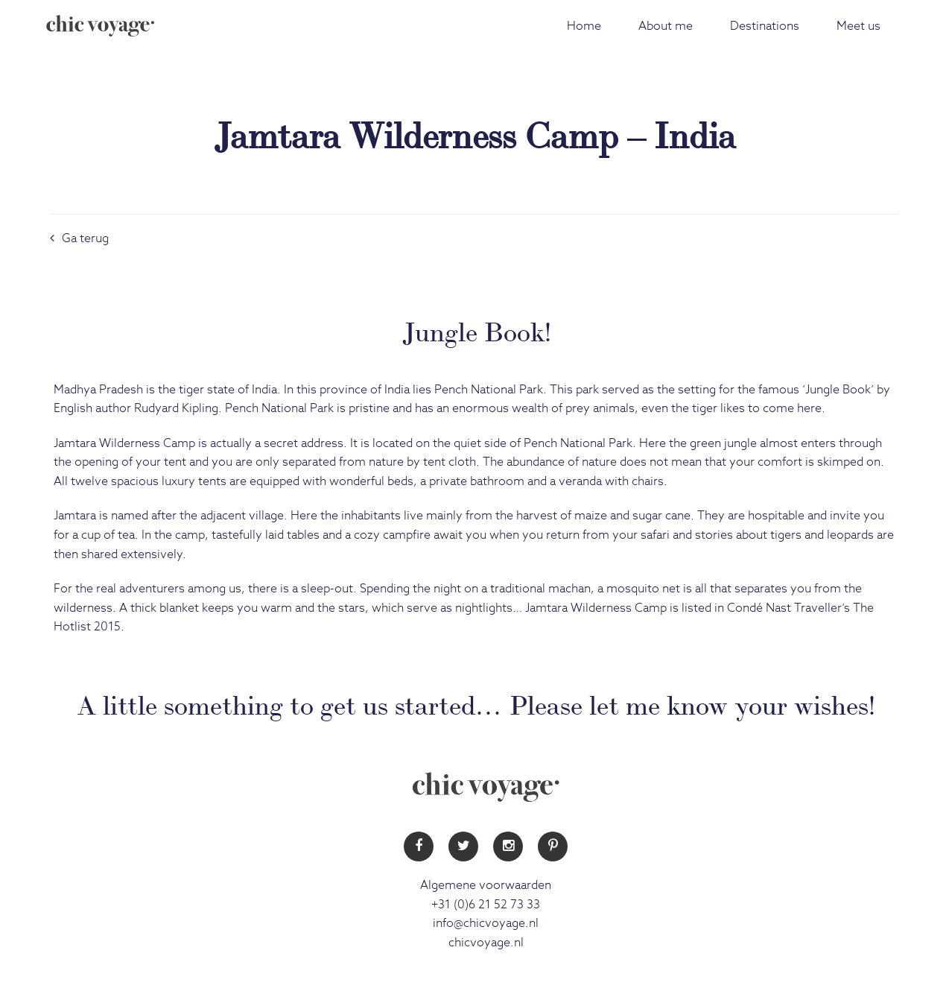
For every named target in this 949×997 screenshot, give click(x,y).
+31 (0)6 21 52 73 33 (485, 905)
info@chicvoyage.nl (486, 923)
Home (584, 26)
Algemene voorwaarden (485, 885)
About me (665, 26)
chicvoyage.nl (486, 943)
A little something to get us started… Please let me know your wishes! (476, 702)
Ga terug (79, 238)
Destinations (764, 26)
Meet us (858, 26)
